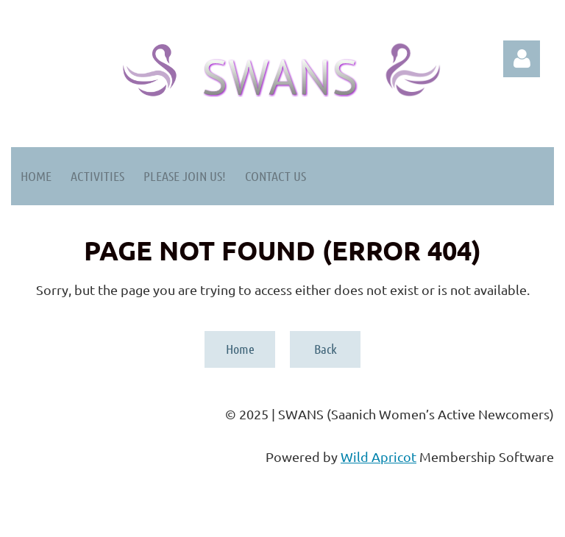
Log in (521, 58)
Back (325, 349)
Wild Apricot (378, 456)
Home (240, 349)
